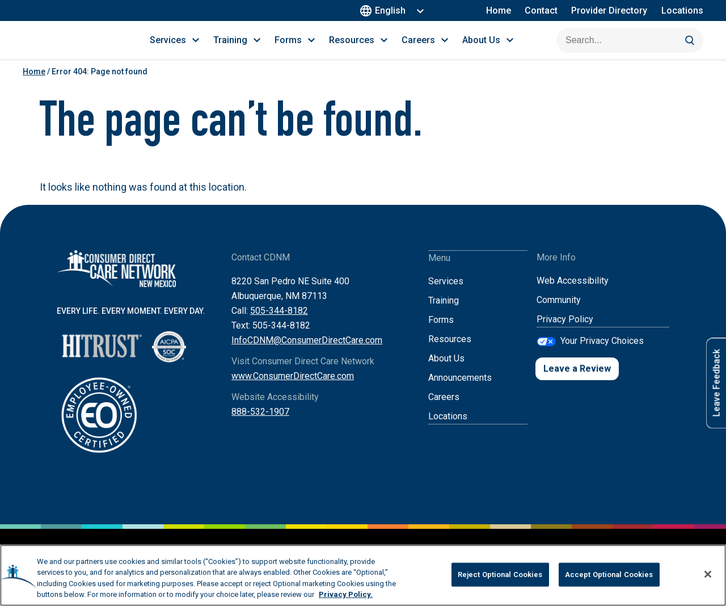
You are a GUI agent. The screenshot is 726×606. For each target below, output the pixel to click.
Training (443, 313)
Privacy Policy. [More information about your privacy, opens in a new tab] (346, 594)
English (384, 10)
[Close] (707, 574)
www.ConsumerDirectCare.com (292, 389)
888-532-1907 (260, 424)
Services (445, 293)
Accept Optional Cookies (609, 574)
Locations (682, 10)
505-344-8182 (279, 323)
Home (499, 10)
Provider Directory (610, 10)
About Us (446, 370)
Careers (443, 409)
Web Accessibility (573, 293)
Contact (541, 10)
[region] (363, 575)
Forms (441, 332)
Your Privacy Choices (602, 353)
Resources (449, 351)
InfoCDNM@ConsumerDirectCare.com (306, 353)
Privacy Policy (565, 332)
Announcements (460, 390)
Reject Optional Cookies (500, 574)
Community (559, 313)
